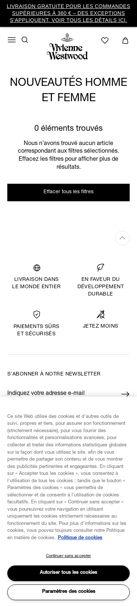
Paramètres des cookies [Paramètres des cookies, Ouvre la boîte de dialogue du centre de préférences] (68, 592)
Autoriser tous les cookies (68, 573)
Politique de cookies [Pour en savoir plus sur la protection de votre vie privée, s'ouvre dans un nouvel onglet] (80, 538)
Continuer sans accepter (68, 556)
